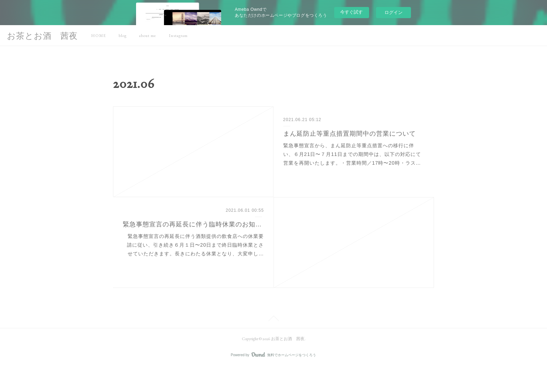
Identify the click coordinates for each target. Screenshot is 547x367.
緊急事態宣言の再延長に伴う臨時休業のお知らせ (193, 224)
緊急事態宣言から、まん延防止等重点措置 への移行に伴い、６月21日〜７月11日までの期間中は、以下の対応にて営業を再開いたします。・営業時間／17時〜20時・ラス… (352, 154)
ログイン (393, 12)
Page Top (273, 319)
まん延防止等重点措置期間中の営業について (349, 133)
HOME (98, 35)
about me (147, 35)
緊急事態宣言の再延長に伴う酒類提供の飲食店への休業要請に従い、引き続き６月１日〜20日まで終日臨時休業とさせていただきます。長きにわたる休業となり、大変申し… (195, 244)
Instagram (178, 35)
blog (123, 35)
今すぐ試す (351, 12)
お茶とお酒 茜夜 (42, 35)
